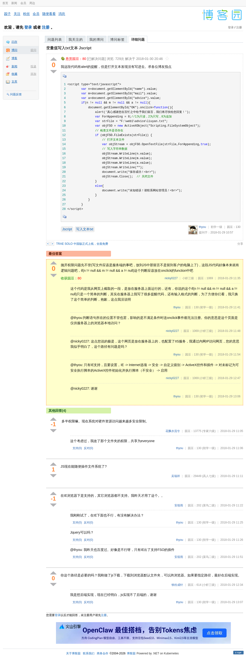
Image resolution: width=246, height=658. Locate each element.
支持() (77, 448)
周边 (32, 3)
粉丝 (26, 14)
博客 (14, 58)
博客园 (131, 653)
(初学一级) (206, 307)
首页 (5, 3)
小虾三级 (188, 278)
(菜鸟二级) (208, 505)
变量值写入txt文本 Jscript (68, 48)
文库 (14, 81)
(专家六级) (208, 431)
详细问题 (138, 39)
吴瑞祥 (175, 476)
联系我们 (88, 653)
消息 (61, 14)
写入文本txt (84, 229)
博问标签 (117, 39)
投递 (33, 66)
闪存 (14, 42)
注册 (45, 27)
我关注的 (75, 39)
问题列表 (55, 39)
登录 (28, 27)
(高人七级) (208, 476)
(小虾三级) (206, 331)
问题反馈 (16, 94)
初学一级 (216, 227)
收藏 (14, 74)
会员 (23, 3)
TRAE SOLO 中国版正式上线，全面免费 (82, 243)
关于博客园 (73, 653)
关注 (17, 14)
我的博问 (96, 39)
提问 (33, 50)
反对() (88, 448)
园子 (7, 14)
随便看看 (49, 14)
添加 (33, 74)
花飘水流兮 (173, 431)
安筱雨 (178, 505)
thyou (202, 227)
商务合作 (102, 653)
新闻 (14, 3)
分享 (240, 243)
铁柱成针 (177, 585)
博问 (14, 50)
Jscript (67, 229)
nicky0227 (171, 278)
